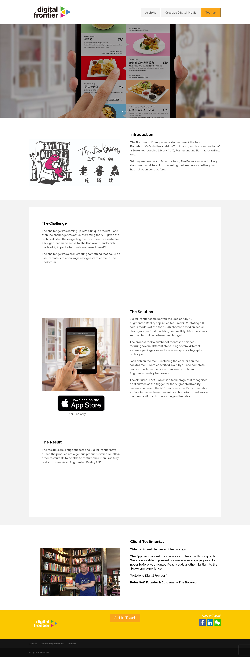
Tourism (211, 12)
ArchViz (150, 12)
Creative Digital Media (181, 12)
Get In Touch (125, 618)
